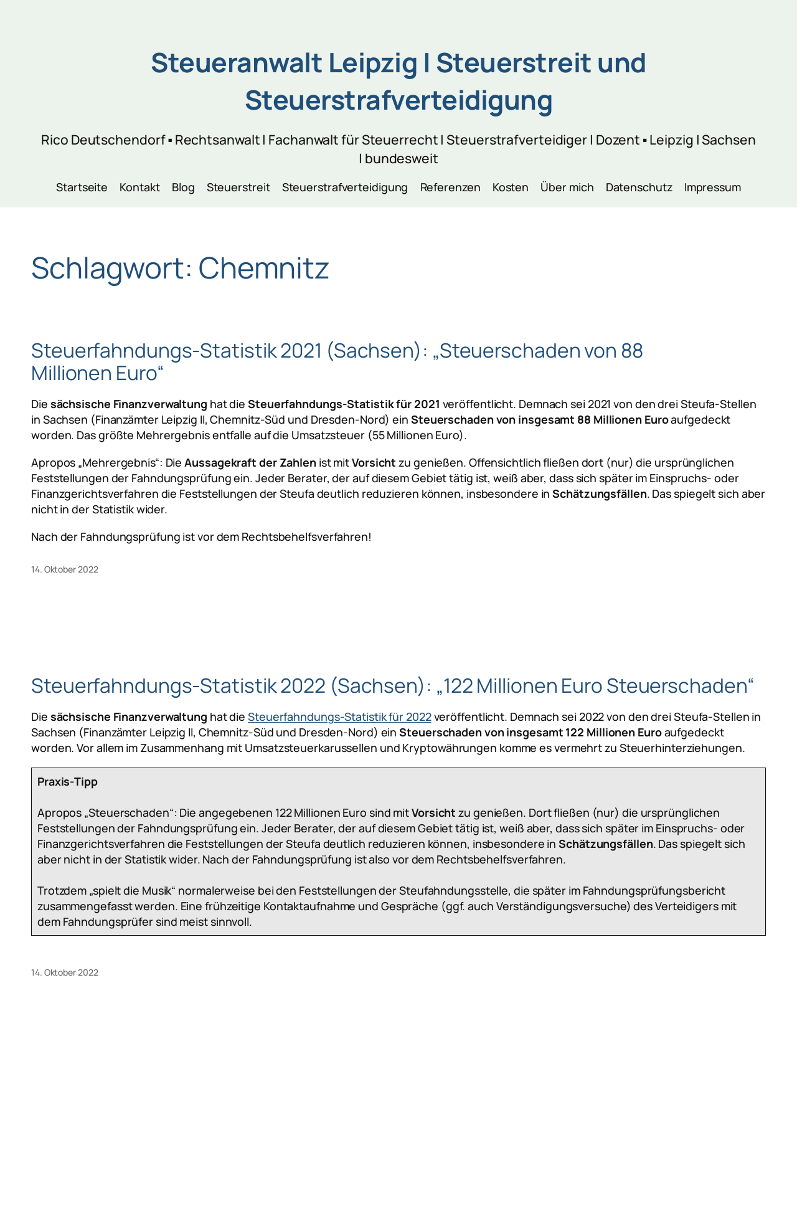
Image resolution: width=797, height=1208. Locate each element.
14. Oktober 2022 (64, 569)
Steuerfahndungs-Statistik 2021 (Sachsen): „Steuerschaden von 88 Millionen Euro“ (337, 362)
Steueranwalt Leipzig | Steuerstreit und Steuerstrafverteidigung (398, 81)
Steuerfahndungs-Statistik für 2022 (340, 716)
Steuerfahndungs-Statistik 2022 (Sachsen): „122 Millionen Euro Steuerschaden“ (392, 686)
